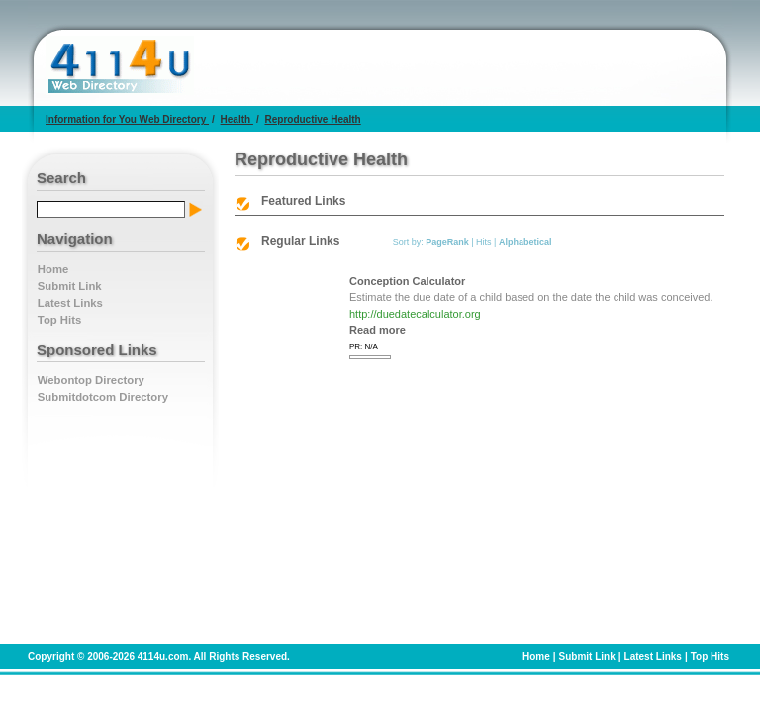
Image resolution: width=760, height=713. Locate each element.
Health (237, 119)
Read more (377, 330)
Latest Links (70, 303)
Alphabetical (525, 242)
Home (53, 269)
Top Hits (59, 320)
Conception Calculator (407, 281)
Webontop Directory (91, 380)
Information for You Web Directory (127, 119)
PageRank (447, 242)
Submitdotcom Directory (103, 397)
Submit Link (70, 286)
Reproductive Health (312, 119)
